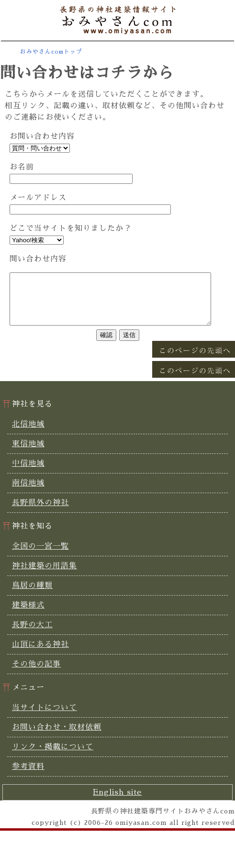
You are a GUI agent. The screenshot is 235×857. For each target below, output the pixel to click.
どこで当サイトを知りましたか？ (71, 228)
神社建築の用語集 (44, 576)
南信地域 (28, 493)
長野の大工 (32, 635)
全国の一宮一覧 (40, 556)
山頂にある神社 (40, 654)
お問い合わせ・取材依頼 (56, 737)
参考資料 (28, 776)
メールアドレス (38, 198)
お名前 (22, 167)
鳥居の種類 (32, 595)
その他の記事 (36, 674)
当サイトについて (44, 718)
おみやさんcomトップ (51, 52)
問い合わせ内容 (38, 259)
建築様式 (28, 615)
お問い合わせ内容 (42, 136)
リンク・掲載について (52, 757)
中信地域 (28, 473)
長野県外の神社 (40, 513)
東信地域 (28, 454)
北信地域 (28, 434)
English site (117, 802)
